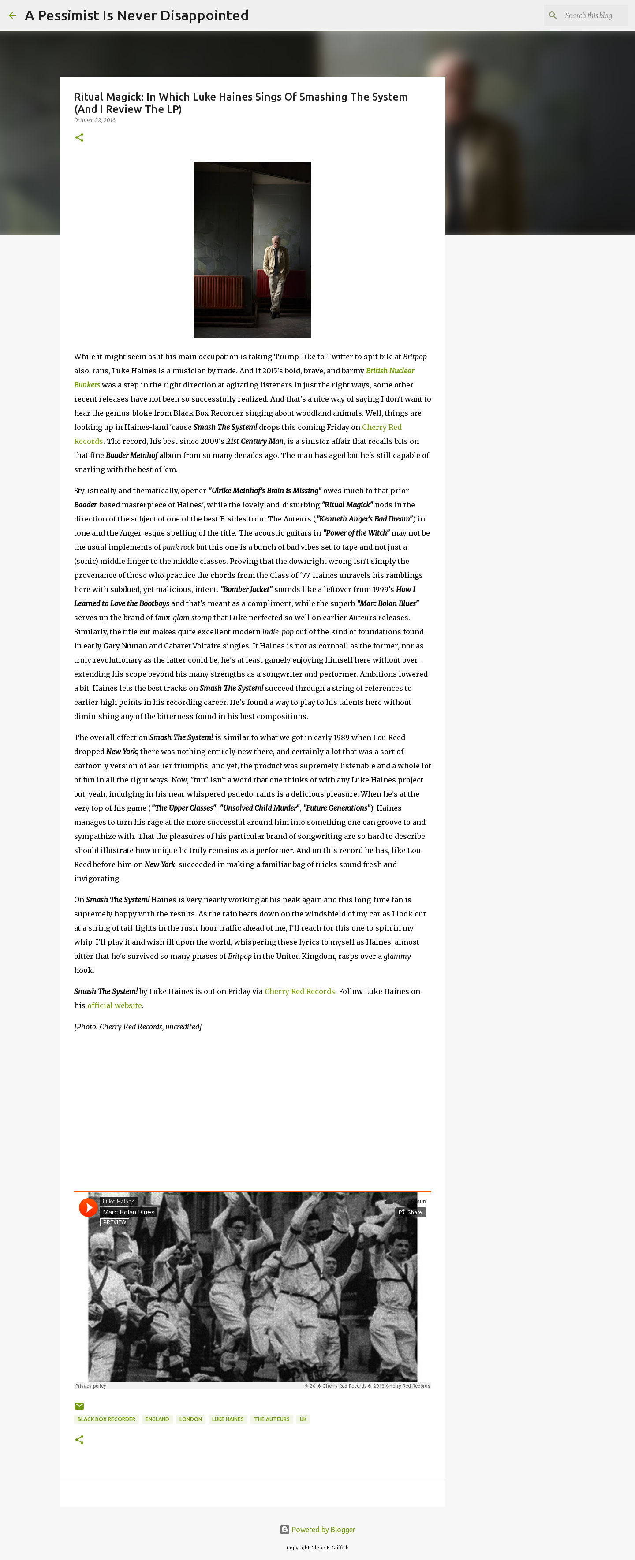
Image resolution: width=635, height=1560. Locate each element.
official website (114, 1005)
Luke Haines (228, 1419)
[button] (79, 138)
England (157, 1419)
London (190, 1419)
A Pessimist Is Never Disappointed (137, 15)
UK (303, 1419)
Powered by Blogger (317, 1530)
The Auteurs (272, 1419)
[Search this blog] (581, 15)
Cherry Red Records (300, 991)
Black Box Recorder (106, 1419)
